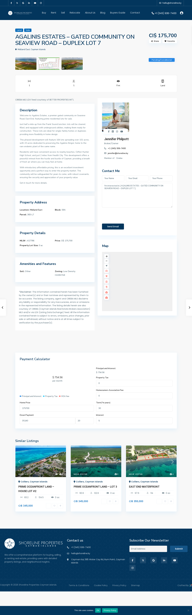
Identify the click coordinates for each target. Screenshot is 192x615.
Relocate (75, 12)
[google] (23, 3)
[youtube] (35, 3)
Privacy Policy (119, 585)
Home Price (25, 402)
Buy (44, 12)
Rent (53, 12)
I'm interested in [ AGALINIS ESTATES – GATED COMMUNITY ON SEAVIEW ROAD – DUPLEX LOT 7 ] (137, 165)
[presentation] (124, 185)
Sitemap (135, 585)
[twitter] (17, 3)
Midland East (36, 209)
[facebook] (11, 3)
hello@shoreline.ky (80, 553)
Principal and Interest (106, 368)
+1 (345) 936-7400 (165, 13)
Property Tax (102, 377)
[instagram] (41, 3)
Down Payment (27, 415)
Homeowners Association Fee (110, 390)
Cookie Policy (101, 585)
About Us (90, 12)
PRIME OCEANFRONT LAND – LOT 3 (95, 486)
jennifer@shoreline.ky (147, 118)
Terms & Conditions (79, 585)
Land (163, 85)
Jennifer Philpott (145, 104)
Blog (102, 12)
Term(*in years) (103, 402)
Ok (98, 610)
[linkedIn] (29, 3)
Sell (63, 12)
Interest (100, 415)
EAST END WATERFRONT (144, 486)
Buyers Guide (117, 12)
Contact (135, 12)
